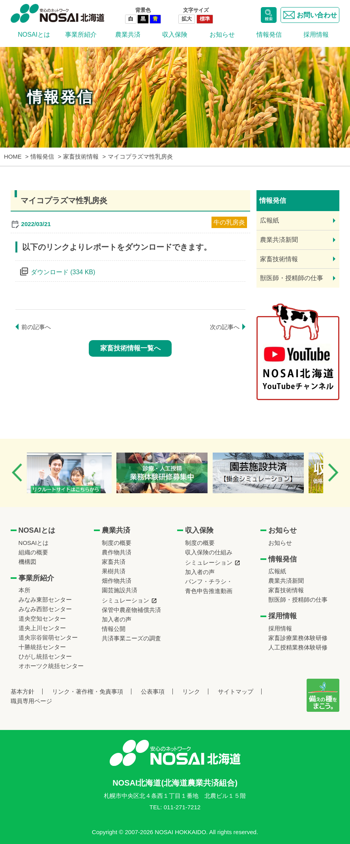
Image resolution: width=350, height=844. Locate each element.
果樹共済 (113, 571)
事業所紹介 (81, 34)
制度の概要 (116, 542)
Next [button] (333, 472)
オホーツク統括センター (51, 665)
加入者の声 (116, 619)
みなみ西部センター (45, 609)
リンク (191, 691)
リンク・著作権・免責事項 (87, 691)
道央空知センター (42, 618)
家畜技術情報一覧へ (130, 348)
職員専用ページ (31, 701)
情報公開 (113, 628)
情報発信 (269, 34)
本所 (24, 590)
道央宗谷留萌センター (48, 637)
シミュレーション (125, 600)
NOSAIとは (34, 34)
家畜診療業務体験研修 (298, 637)
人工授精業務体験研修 (298, 647)
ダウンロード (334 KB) (63, 272)
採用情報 (316, 34)
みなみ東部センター (45, 599)
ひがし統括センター (45, 656)
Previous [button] (17, 472)
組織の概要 (33, 552)
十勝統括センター (42, 647)
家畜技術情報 (279, 259)
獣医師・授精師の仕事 (291, 278)
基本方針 (22, 691)
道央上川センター (42, 628)
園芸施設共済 (119, 590)
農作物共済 (116, 552)
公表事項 (153, 691)
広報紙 (269, 220)
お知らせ (222, 34)
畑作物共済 (116, 580)
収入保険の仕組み (208, 552)
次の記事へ (225, 327)
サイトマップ (235, 691)
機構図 (27, 561)
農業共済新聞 (279, 239)
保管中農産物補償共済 (131, 609)
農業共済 (127, 34)
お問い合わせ (310, 15)
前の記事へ (36, 327)
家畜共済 (113, 561)
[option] (76, 473)
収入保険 (174, 34)
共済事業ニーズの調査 (131, 638)
